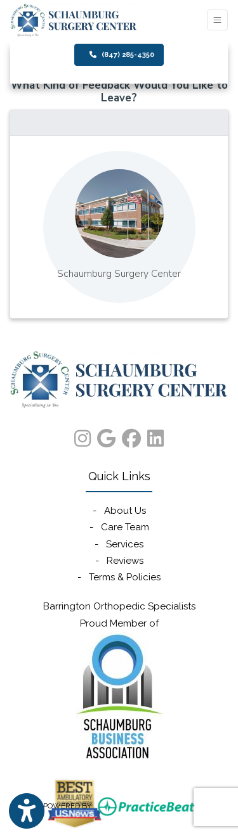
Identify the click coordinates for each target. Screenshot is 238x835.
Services (124, 544)
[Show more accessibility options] (26, 811)
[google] (106, 436)
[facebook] (131, 436)
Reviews (125, 560)
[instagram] (82, 436)
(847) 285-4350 (121, 55)
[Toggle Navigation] (217, 20)
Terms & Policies (125, 577)
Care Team (125, 527)
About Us (125, 510)
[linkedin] (155, 436)
